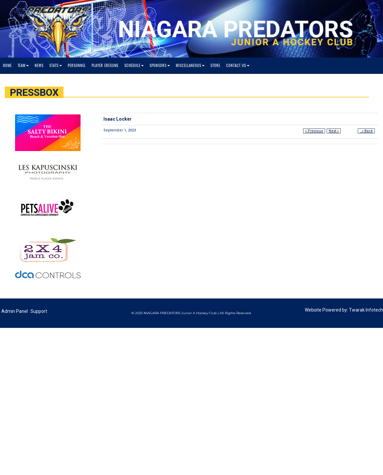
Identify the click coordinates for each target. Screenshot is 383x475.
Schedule (134, 65)
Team (23, 65)
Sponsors (160, 65)
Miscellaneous (190, 65)
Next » (334, 131)
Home (7, 65)
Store (215, 65)
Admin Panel (14, 311)
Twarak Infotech (366, 310)
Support (38, 311)
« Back (366, 131)
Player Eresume (105, 65)
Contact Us (237, 65)
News (39, 65)
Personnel (77, 65)
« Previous (314, 131)
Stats (55, 65)
